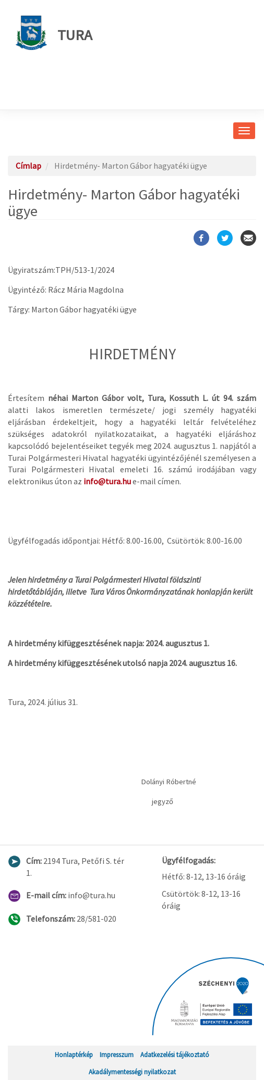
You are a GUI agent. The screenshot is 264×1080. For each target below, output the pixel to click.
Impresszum (117, 1054)
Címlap (28, 165)
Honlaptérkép (74, 1054)
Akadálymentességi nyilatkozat (132, 1072)
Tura (54, 33)
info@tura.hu (107, 481)
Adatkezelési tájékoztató (174, 1054)
